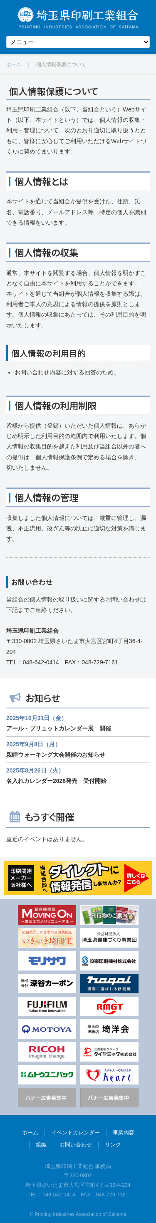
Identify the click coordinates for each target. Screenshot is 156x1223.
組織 (41, 1145)
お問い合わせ (75, 1145)
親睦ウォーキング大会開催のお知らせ (55, 754)
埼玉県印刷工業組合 (78, 17)
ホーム (30, 1133)
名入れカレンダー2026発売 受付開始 (56, 780)
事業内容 (123, 1133)
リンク (113, 1145)
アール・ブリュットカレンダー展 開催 (58, 728)
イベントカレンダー (75, 1133)
